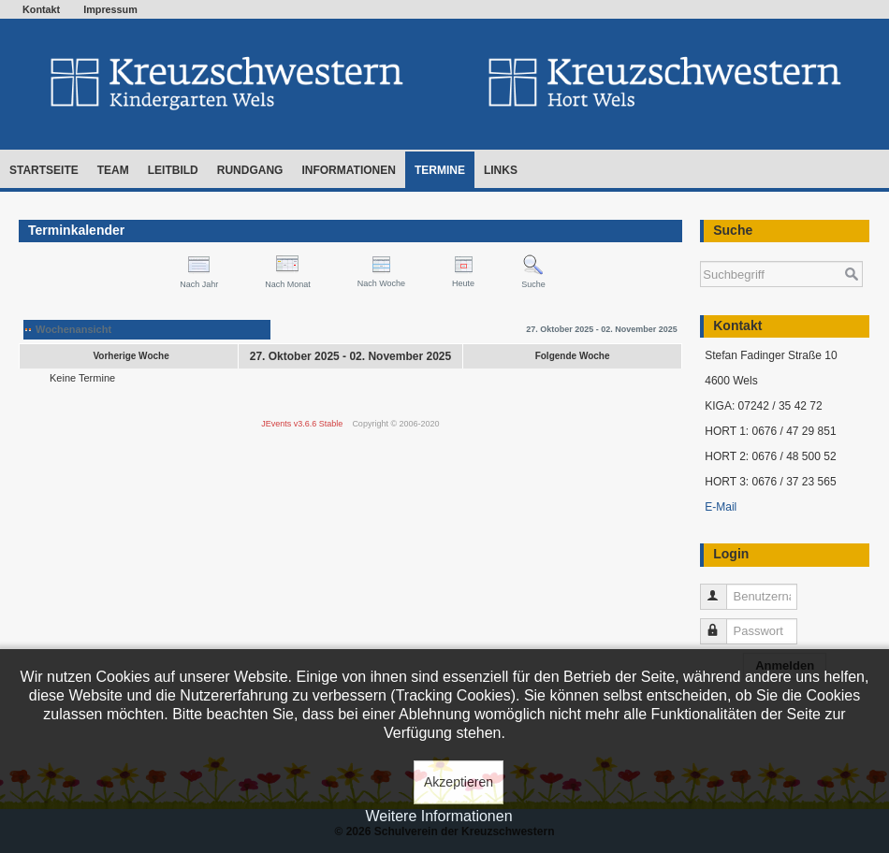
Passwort (721, 623)
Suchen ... (700, 252)
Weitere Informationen (438, 816)
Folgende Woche (572, 356)
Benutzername (721, 588)
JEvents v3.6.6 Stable (301, 423)
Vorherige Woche (130, 356)
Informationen (348, 170)
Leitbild (173, 170)
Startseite (44, 170)
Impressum (110, 9)
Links (500, 170)
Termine (440, 170)
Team (113, 170)
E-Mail (720, 506)
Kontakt (41, 9)
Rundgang (250, 170)
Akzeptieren (458, 781)
